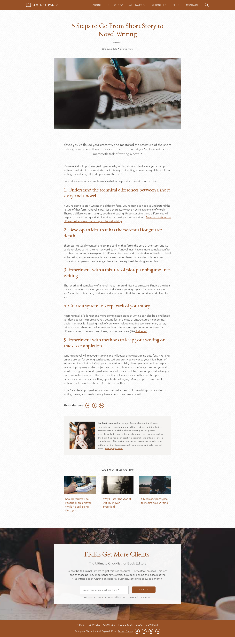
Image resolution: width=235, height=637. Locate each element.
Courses (113, 5)
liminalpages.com (114, 448)
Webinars (135, 5)
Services (94, 624)
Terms (121, 631)
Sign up (143, 589)
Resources (159, 5)
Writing (117, 42)
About (97, 5)
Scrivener (141, 331)
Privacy (129, 631)
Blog (176, 5)
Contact (192, 5)
